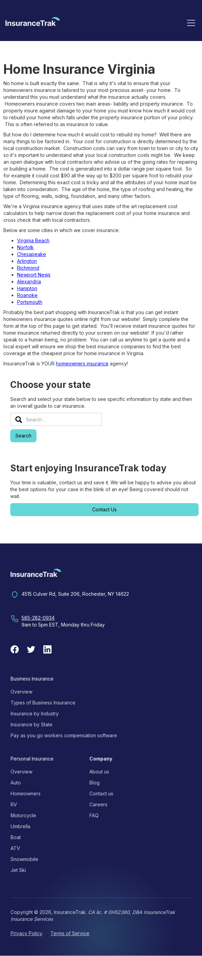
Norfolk (25, 247)
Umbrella (20, 826)
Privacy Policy (26, 933)
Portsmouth (29, 302)
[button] (191, 22)
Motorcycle (23, 815)
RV (14, 804)
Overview (21, 692)
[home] (32, 24)
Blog (94, 782)
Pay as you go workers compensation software (64, 735)
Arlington (27, 261)
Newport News (33, 275)
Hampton (27, 288)
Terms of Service (69, 933)
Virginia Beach (33, 240)
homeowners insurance (82, 363)
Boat (16, 837)
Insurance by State (32, 724)
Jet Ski (18, 870)
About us (99, 772)
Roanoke (27, 295)
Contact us (101, 793)
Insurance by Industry (35, 713)
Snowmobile (24, 859)
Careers (98, 804)
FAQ (94, 815)
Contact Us (104, 509)
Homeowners (26, 793)
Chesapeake (31, 254)
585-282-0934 (38, 618)
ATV (15, 848)
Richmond (28, 268)
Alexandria (29, 281)
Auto (16, 782)
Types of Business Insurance (43, 702)
